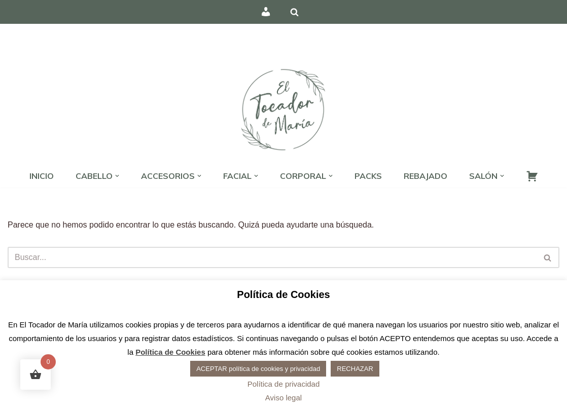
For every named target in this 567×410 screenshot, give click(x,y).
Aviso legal (283, 397)
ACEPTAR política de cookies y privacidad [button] (258, 368)
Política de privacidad (283, 384)
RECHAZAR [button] (355, 368)
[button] (117, 176)
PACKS (368, 176)
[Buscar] (294, 12)
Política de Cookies (170, 352)
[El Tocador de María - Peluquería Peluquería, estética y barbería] (283, 109)
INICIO (41, 176)
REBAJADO (425, 176)
